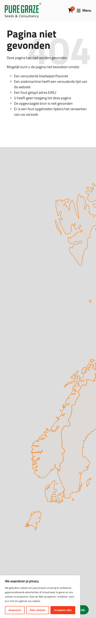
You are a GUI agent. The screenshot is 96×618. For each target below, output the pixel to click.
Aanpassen (14, 610)
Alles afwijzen (38, 610)
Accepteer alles (63, 610)
